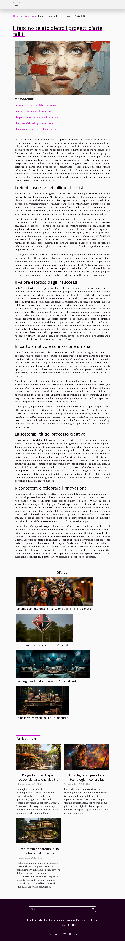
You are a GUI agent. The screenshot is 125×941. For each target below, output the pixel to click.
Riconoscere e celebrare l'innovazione (37, 129)
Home (16, 16)
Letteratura (53, 920)
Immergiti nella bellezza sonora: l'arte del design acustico (53, 681)
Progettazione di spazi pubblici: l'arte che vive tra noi (39, 779)
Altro (94, 920)
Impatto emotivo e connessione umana (37, 117)
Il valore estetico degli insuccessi (34, 111)
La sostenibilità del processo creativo (36, 123)
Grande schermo (69, 922)
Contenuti (26, 99)
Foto (39, 920)
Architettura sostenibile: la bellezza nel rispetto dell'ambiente (38, 853)
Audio (31, 920)
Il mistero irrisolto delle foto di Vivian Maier (44, 645)
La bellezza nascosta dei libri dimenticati (42, 718)
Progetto (29, 16)
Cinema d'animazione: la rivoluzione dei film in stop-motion (54, 609)
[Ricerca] (62, 909)
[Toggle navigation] (16, 4)
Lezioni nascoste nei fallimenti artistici (37, 105)
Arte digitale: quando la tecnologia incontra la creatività (86, 779)
